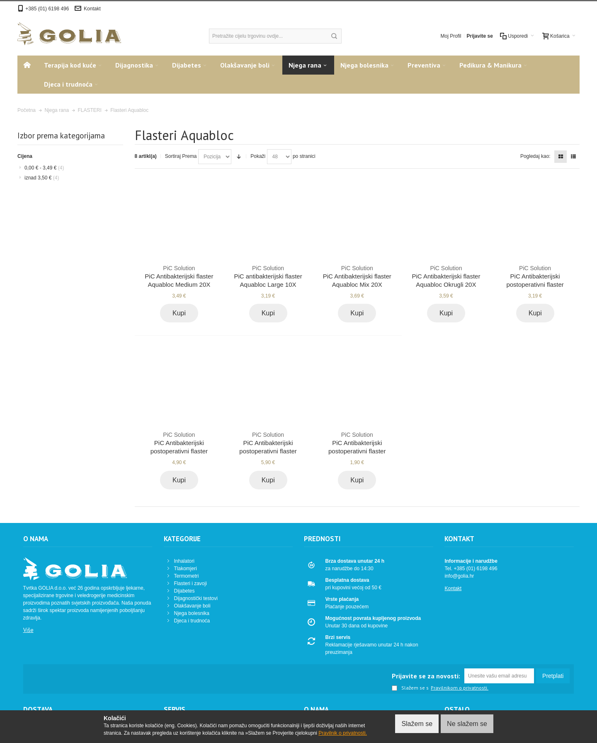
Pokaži (257, 156)
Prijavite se (480, 36)
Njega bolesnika (191, 613)
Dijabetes (184, 591)
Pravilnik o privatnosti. (342, 733)
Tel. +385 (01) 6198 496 (470, 568)
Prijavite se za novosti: (426, 676)
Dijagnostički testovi (196, 598)
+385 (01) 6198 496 (47, 9)
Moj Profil (451, 36)
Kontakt (92, 9)
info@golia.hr (459, 576)
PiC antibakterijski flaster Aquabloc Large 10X (268, 276)
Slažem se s (410, 688)
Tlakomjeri (185, 568)
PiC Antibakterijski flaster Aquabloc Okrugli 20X (446, 276)
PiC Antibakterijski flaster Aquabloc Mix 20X (357, 276)
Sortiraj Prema (181, 156)
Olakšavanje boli (192, 606)
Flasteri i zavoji (190, 583)
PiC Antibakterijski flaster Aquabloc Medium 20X (179, 276)
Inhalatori (184, 561)
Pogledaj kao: (535, 156)
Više (28, 630)
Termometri (186, 576)
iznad (41, 178)
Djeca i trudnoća (192, 621)
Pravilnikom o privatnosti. (459, 687)
